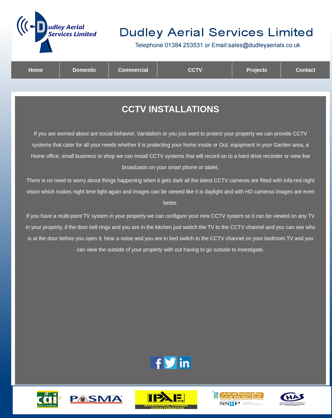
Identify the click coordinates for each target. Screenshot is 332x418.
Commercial (133, 70)
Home (35, 70)
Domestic (84, 70)
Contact (305, 70)
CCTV (195, 70)
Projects (257, 70)
